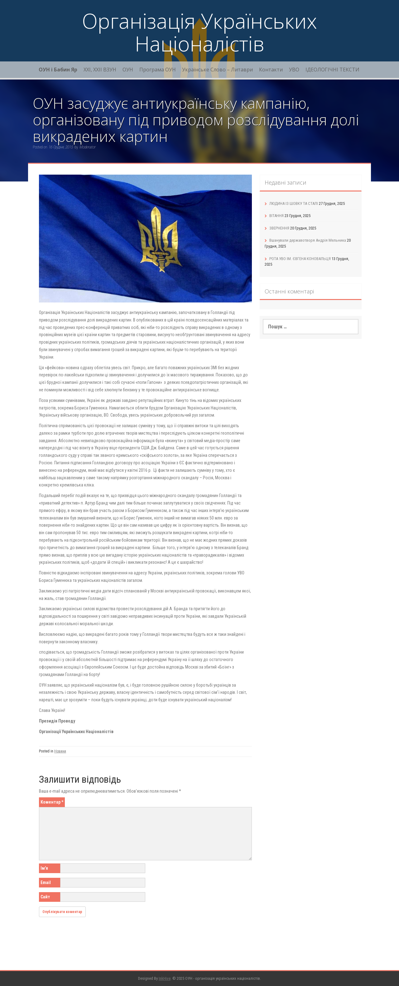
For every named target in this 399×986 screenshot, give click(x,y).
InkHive (165, 978)
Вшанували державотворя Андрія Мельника (307, 240)
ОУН (128, 69)
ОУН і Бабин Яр (58, 69)
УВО (294, 69)
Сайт (45, 896)
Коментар (52, 802)
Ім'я (44, 868)
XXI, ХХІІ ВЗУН (100, 69)
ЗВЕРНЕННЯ (279, 228)
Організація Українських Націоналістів (199, 32)
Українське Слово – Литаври (217, 69)
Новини (60, 751)
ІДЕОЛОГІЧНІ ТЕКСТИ (332, 69)
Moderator (87, 147)
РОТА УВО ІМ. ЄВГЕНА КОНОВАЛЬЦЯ (300, 258)
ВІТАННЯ (276, 215)
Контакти (271, 69)
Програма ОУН (157, 69)
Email (46, 882)
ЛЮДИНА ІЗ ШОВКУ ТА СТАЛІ (293, 203)
